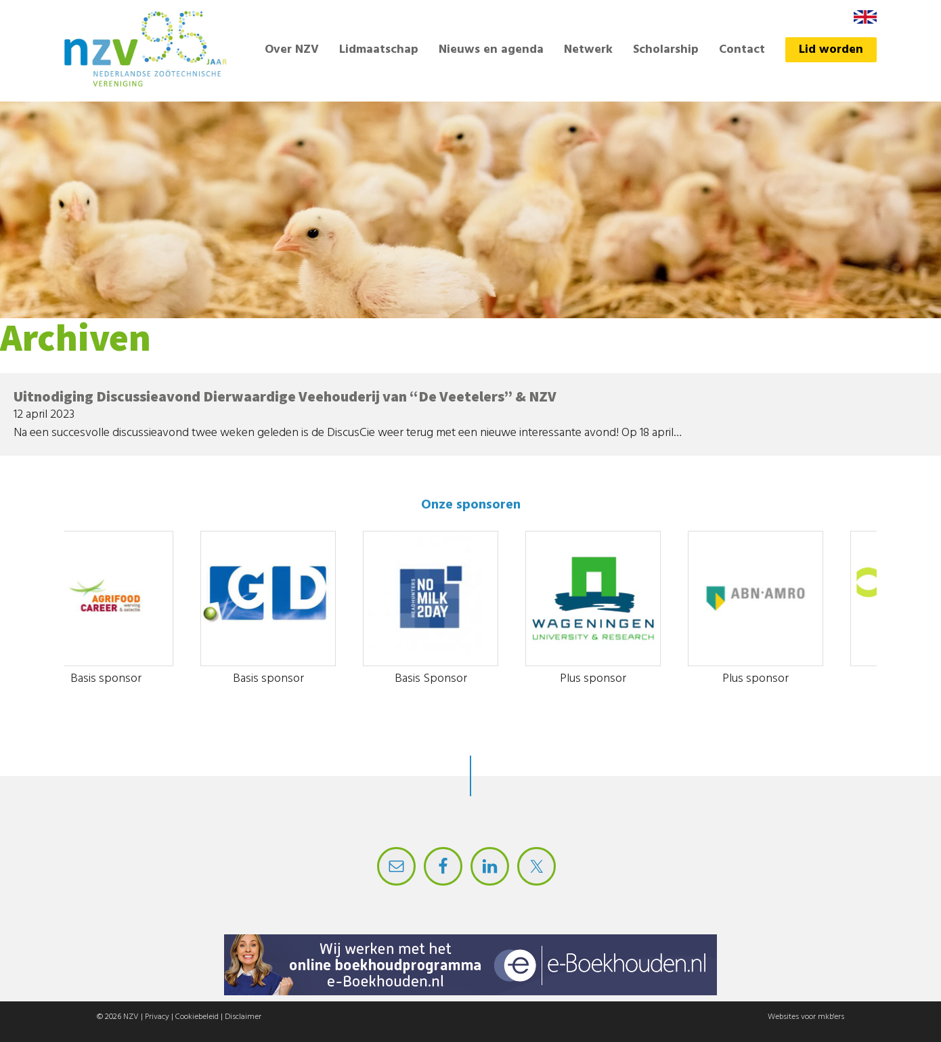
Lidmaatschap (378, 50)
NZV (131, 1017)
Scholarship (666, 50)
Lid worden (831, 50)
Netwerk (588, 50)
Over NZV (292, 50)
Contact (742, 50)
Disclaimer (243, 1017)
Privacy (157, 1017)
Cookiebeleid (197, 1017)
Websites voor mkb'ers (806, 1017)
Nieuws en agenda (491, 50)
